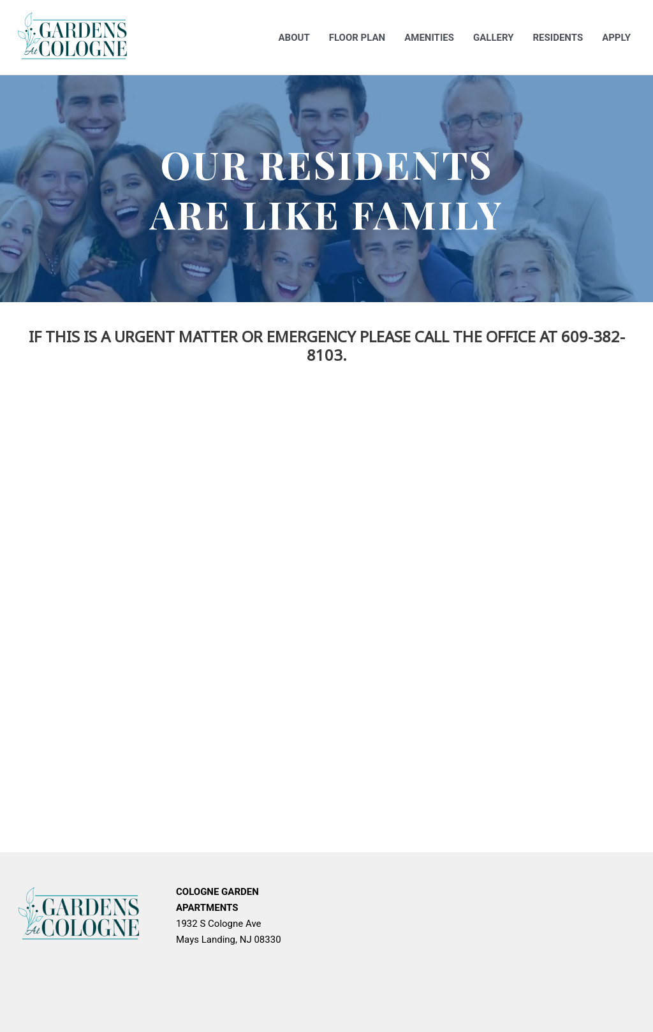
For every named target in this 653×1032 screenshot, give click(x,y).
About (294, 37)
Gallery (493, 37)
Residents (557, 37)
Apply (616, 37)
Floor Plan (357, 37)
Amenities (429, 37)
